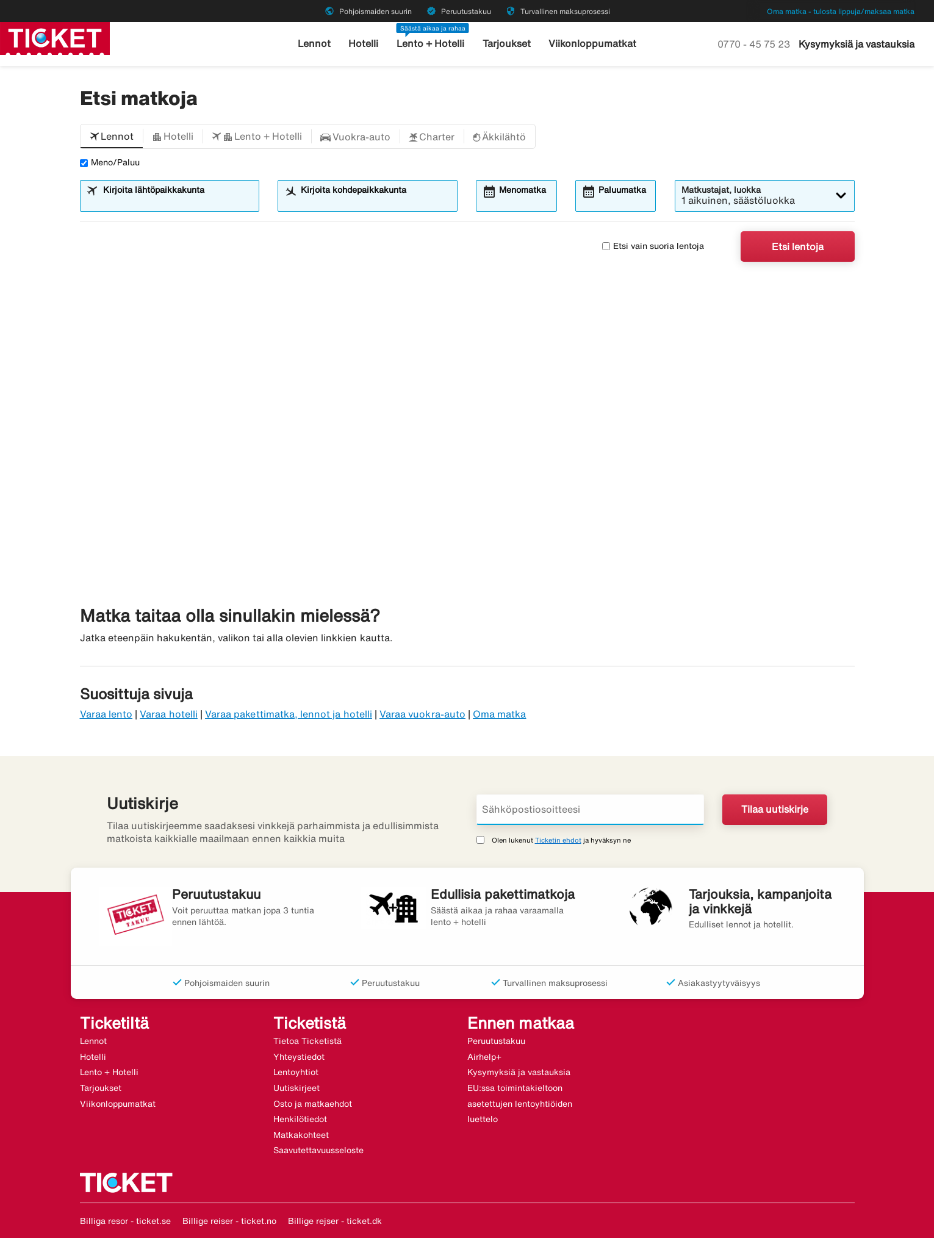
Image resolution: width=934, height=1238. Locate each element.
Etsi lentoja (798, 246)
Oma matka (499, 714)
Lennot (322, 43)
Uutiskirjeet (296, 1088)
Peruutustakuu (496, 1041)
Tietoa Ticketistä (307, 1041)
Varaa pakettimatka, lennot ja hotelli (288, 714)
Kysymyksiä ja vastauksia (856, 44)
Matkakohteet (301, 1135)
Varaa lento (106, 714)
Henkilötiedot (300, 1119)
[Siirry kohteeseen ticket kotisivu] (55, 37)
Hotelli (369, 43)
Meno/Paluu (110, 162)
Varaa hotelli (169, 714)
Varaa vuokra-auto (422, 714)
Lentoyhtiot (295, 1072)
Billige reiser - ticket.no (229, 1221)
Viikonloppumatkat (587, 43)
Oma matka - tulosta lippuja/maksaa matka (840, 11)
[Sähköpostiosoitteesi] (590, 809)
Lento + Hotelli (433, 43)
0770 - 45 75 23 (754, 44)
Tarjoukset (505, 43)
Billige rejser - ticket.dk (335, 1221)
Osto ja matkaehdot (312, 1103)
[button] (112, 136)
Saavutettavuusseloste (318, 1150)
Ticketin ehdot (558, 840)
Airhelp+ (484, 1057)
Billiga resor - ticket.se (125, 1221)
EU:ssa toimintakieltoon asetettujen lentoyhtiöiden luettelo (519, 1103)
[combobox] (177, 201)
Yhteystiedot (299, 1057)
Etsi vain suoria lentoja (653, 246)
